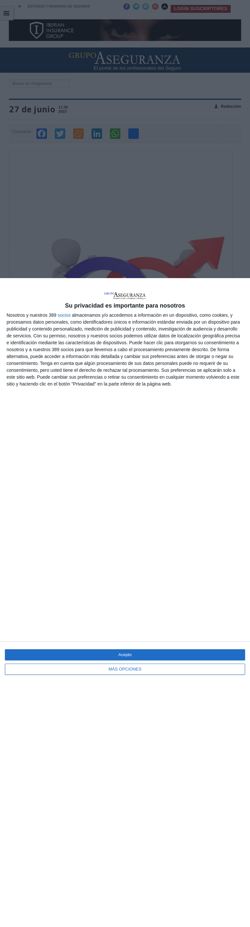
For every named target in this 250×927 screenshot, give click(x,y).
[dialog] (125, 602)
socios (64, 315)
